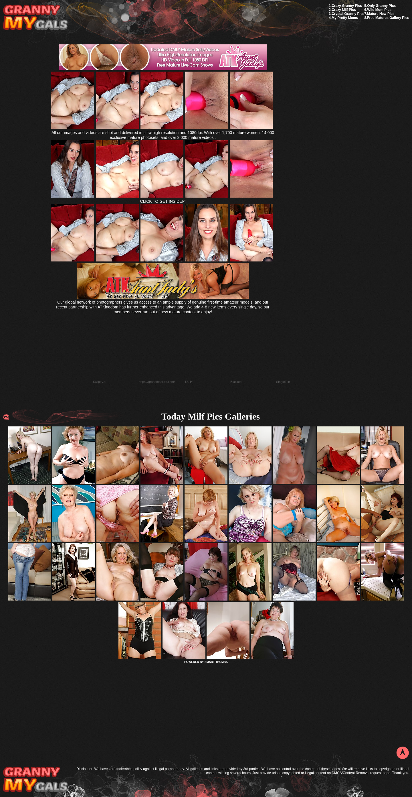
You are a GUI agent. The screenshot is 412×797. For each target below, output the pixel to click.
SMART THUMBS (216, 662)
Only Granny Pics (381, 6)
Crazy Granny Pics (347, 6)
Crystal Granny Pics (348, 14)
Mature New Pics (380, 14)
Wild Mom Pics (379, 10)
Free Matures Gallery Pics (388, 18)
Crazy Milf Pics (344, 10)
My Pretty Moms (345, 18)
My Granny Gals (35, 17)
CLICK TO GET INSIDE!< (162, 201)
